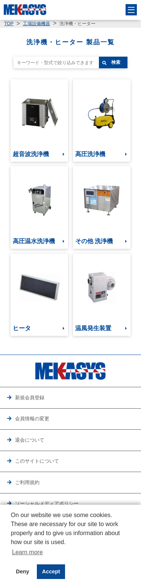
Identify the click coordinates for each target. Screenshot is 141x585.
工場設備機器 (36, 23)
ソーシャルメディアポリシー (47, 503)
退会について (29, 440)
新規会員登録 (29, 397)
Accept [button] (51, 571)
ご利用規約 (27, 482)
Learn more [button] (27, 552)
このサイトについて (37, 461)
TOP (8, 23)
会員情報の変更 (32, 418)
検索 (115, 62)
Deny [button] (22, 571)
